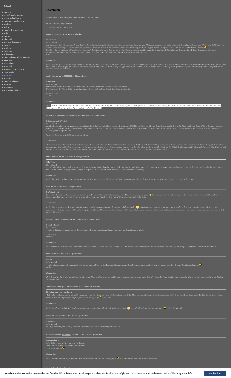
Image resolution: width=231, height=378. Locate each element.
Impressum (8, 87)
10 (60, 27)
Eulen (6, 27)
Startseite (8, 12)
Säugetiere (8, 45)
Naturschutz (9, 63)
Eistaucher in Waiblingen (14, 69)
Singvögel (8, 39)
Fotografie (8, 60)
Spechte (7, 36)
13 (67, 27)
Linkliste (7, 84)
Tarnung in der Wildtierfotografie (17, 57)
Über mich (8, 66)
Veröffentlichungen (11, 81)
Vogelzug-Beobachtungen (14, 21)
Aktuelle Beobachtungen (13, 15)
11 (63, 27)
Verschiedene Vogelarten (13, 30)
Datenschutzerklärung (13, 90)
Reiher (6, 33)
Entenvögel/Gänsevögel (13, 42)
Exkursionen (9, 54)
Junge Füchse (9, 72)
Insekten (7, 48)
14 (69, 27)
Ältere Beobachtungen (12, 18)
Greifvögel (8, 24)
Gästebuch (8, 75)
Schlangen (8, 51)
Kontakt (7, 78)
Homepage (70, 115)
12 (65, 27)
